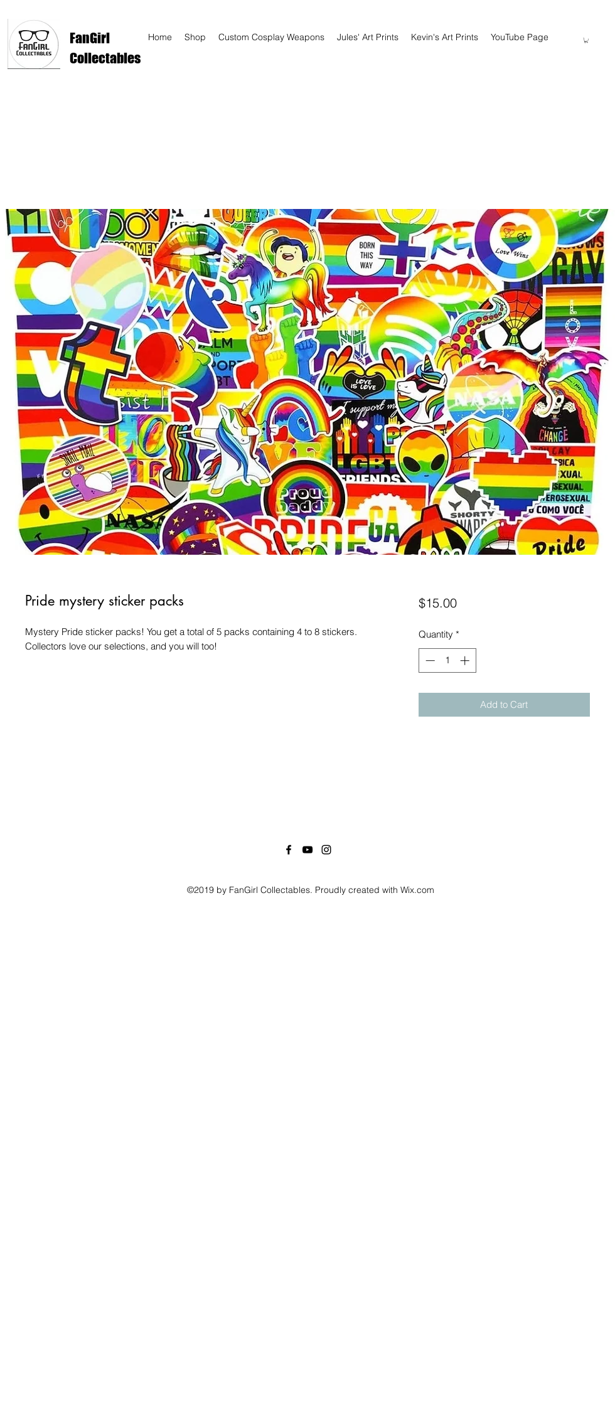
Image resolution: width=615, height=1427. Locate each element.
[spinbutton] (447, 660)
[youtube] (307, 849)
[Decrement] (428, 660)
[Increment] (465, 660)
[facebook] (288, 849)
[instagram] (326, 849)
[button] (586, 40)
